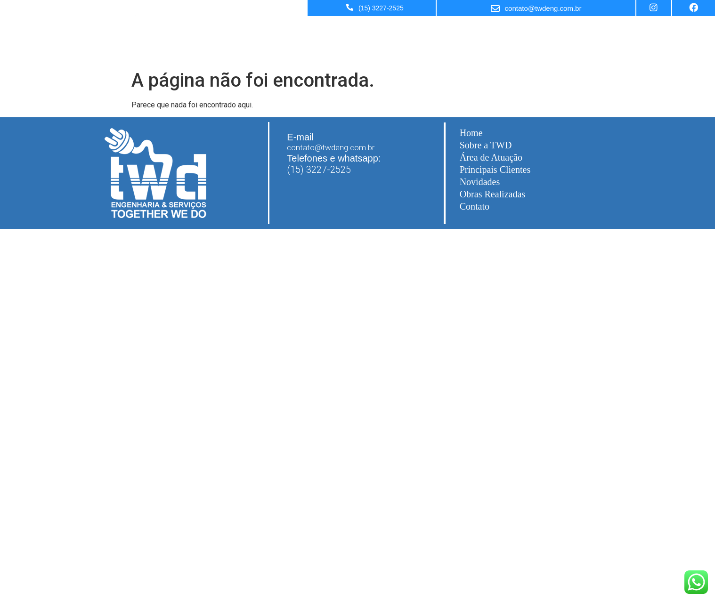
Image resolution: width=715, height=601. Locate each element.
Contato (474, 206)
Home (501, 28)
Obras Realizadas (492, 194)
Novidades (480, 182)
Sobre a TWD (545, 28)
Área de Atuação (606, 28)
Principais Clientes (675, 28)
